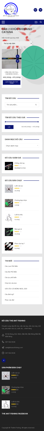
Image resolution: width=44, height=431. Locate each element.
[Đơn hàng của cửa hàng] (17, 43)
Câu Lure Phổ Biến (11, 266)
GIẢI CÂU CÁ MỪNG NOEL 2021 (16, 289)
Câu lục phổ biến (11, 277)
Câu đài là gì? (9, 294)
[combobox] (22, 145)
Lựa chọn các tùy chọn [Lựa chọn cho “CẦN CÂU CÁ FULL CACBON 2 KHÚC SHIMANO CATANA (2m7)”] (11, 82)
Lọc (9, 127)
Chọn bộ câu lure (11, 283)
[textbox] (21, 145)
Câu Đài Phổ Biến (11, 272)
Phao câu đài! (9, 300)
